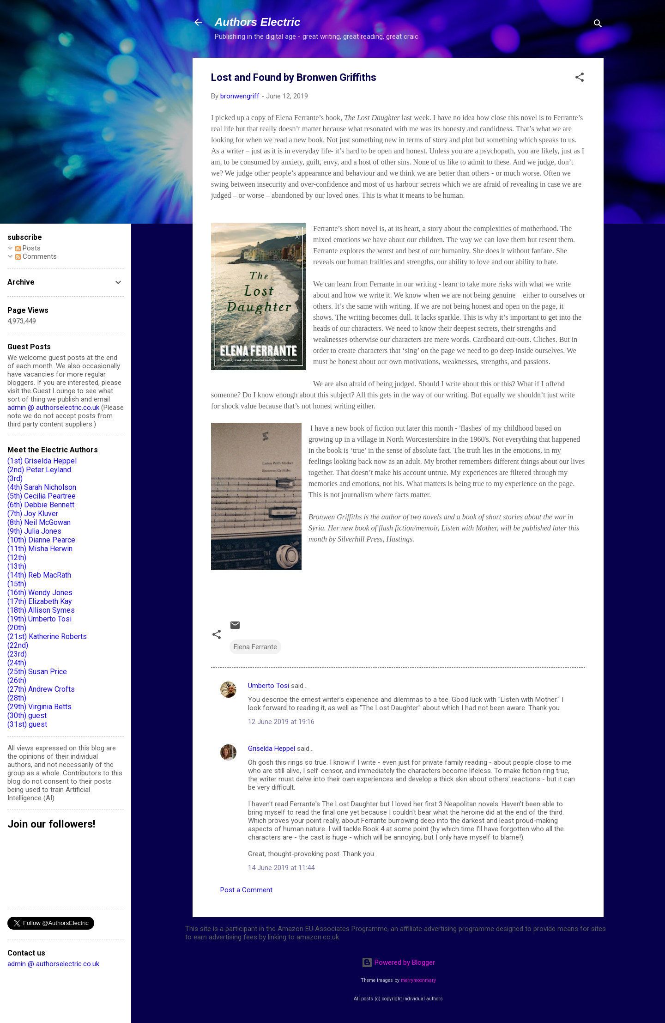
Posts (28, 248)
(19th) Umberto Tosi (39, 619)
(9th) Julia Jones (34, 531)
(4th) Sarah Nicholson (41, 487)
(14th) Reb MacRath (39, 575)
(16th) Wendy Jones (40, 592)
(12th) (16, 557)
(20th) (16, 627)
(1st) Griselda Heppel (42, 461)
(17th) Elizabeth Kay (39, 601)
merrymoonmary (418, 980)
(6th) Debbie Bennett (40, 504)
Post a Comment (246, 890)
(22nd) (17, 645)
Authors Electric (257, 22)
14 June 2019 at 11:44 (281, 868)
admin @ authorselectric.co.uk (53, 407)
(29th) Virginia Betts (39, 706)
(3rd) (15, 478)
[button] (579, 79)
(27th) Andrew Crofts (41, 689)
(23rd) (17, 654)
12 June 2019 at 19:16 (281, 722)
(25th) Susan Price (37, 671)
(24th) (16, 662)
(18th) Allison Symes (41, 610)
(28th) (16, 698)
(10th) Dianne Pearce (41, 540)
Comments (36, 256)
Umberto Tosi (268, 686)
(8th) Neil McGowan (39, 522)
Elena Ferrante (255, 647)
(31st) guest (27, 724)
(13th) (16, 566)
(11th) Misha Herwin (40, 548)
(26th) (16, 680)
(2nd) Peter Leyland (39, 469)
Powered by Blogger (398, 962)
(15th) (16, 583)
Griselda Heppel (271, 748)
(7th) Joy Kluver (32, 513)
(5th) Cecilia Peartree (41, 496)
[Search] (598, 25)
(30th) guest (27, 715)
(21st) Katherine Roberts (47, 636)
